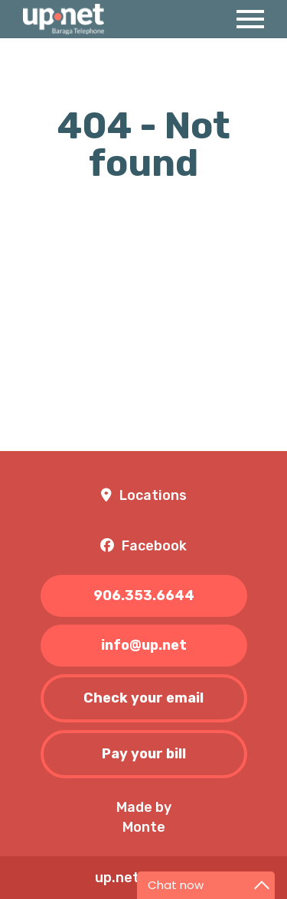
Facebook (154, 545)
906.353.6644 (143, 595)
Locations (153, 495)
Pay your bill (144, 753)
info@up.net (144, 645)
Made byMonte (143, 817)
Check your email (143, 698)
